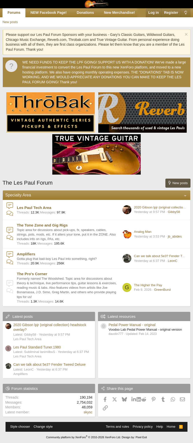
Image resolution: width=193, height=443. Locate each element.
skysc (88, 412)
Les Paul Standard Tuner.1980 (37, 347)
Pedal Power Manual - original (132, 325)
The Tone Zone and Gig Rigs (42, 225)
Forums (14, 13)
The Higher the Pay (148, 285)
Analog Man (142, 232)
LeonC (172, 261)
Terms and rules (117, 426)
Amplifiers (26, 254)
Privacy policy (143, 426)
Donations (85, 13)
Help (159, 426)
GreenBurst (162, 289)
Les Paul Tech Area (34, 207)
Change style (43, 426)
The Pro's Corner (32, 274)
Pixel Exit (141, 437)
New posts (10, 22)
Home (171, 426)
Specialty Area (18, 195)
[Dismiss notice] (185, 35)
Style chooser (20, 426)
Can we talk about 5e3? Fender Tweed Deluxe (49, 364)
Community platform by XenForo (83, 437)
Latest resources (121, 316)
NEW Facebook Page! (48, 13)
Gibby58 (174, 212)
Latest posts (22, 316)
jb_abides (175, 236)
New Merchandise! (119, 13)
